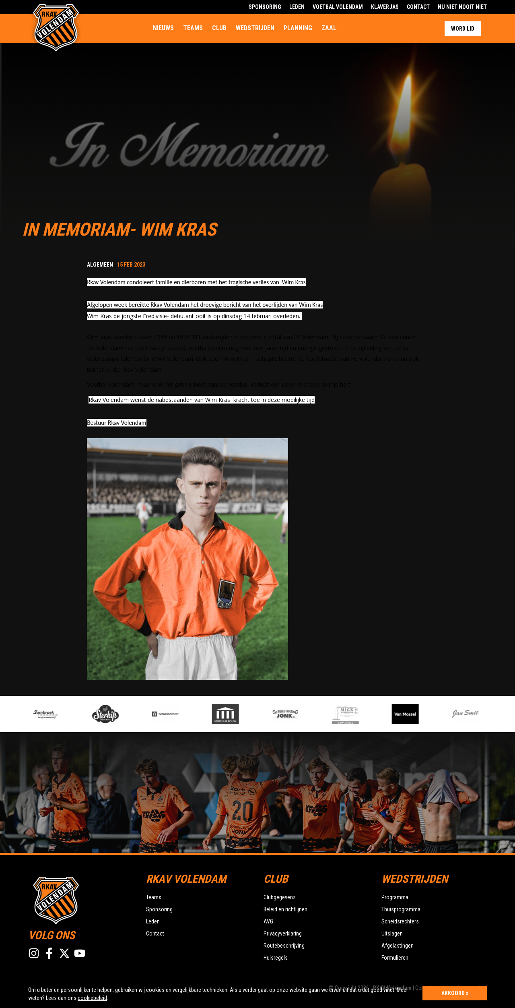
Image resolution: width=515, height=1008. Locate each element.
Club (219, 28)
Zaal (328, 28)
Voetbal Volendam (338, 7)
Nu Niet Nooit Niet (462, 7)
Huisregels (276, 957)
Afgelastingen (397, 945)
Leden (297, 7)
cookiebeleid (92, 998)
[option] (180, 714)
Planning (298, 28)
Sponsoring (265, 7)
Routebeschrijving (284, 945)
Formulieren (394, 957)
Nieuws (163, 28)
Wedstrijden (255, 28)
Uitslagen (392, 933)
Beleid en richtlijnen (285, 909)
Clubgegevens (280, 897)
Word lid (462, 28)
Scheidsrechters (400, 921)
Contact (418, 7)
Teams (193, 28)
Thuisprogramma (400, 909)
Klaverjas (385, 7)
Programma (394, 897)
